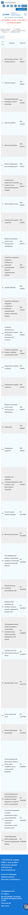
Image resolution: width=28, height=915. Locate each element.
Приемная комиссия (7, 877)
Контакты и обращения (8, 874)
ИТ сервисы (5, 894)
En (22, 6)
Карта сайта (5, 906)
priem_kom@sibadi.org (12, 879)
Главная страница (6, 29)
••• (2, 37)
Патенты (5, 32)
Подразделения (5, 30)
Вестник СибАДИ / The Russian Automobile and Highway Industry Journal (11, 898)
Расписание (21, 9)
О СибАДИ (17, 29)
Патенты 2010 (15, 32)
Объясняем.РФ (6, 903)
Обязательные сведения (9, 865)
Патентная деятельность (19, 30)
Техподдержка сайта (8, 891)
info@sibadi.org (10, 870)
